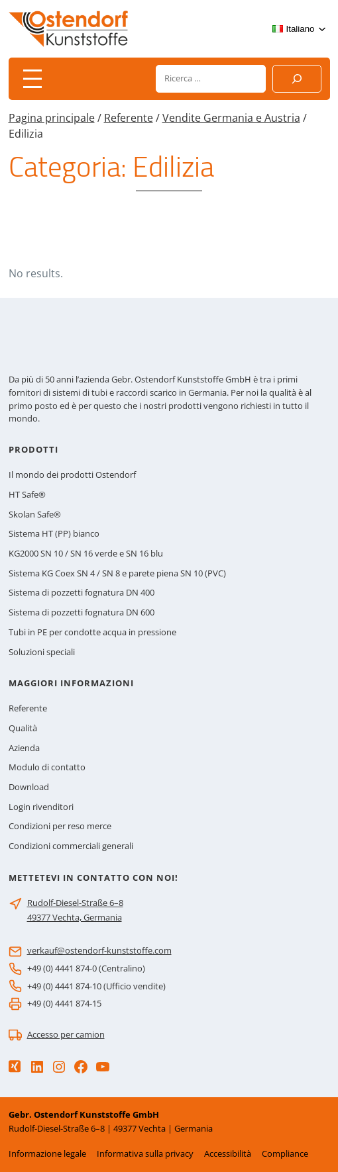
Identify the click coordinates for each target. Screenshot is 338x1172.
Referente (128, 118)
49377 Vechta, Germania (74, 917)
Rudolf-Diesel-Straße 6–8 (75, 903)
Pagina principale (52, 118)
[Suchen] (296, 79)
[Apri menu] (32, 79)
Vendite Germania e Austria (231, 118)
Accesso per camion (66, 1034)
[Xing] (15, 1066)
